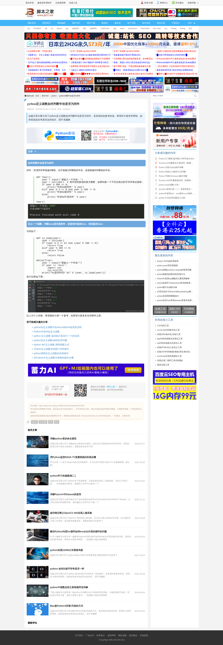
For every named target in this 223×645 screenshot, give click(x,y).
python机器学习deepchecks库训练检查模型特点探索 (180, 283)
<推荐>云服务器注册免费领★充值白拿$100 (176, 51)
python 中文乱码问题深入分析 (172, 198)
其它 (190, 28)
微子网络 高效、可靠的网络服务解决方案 (132, 66)
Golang (174, 28)
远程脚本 (93, 28)
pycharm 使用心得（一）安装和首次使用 (177, 189)
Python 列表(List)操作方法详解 (172, 172)
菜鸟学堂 (30, 3)
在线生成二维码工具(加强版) (170, 360)
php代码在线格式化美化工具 (169, 339)
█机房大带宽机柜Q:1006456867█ (172, 55)
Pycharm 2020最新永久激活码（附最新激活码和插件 (182, 163)
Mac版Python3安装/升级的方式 (66, 606)
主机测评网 (60, 3)
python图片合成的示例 (167, 287)
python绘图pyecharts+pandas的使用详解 (174, 270)
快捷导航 (193, 3)
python (59, 28)
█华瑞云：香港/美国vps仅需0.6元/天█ (131, 70)
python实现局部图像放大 (168, 296)
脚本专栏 (76, 23)
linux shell (157, 28)
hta (46, 28)
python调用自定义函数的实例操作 (51, 353)
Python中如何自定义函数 (47, 331)
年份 (50, 422)
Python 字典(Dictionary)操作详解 (173, 176)
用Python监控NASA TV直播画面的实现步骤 (73, 457)
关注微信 (179, 3)
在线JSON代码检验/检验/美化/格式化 (173, 352)
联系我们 (101, 635)
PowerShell (145, 28)
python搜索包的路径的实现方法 (171, 274)
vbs (28, 28)
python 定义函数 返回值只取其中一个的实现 (56, 336)
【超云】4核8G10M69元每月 (83, 70)
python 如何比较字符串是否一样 (67, 568)
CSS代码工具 (163, 326)
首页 (37, 96)
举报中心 (164, 3)
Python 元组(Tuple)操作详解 (171, 167)
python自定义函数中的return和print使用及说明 (58, 327)
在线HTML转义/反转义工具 (169, 347)
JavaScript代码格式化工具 (168, 330)
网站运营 (161, 23)
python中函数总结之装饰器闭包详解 (69, 587)
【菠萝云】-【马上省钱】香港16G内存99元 (47, 55)
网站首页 (32, 23)
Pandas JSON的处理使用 (167, 261)
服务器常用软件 (44, 3)
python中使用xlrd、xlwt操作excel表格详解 (177, 193)
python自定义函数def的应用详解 (50, 340)
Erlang (182, 28)
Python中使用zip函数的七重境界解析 (173, 278)
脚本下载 (91, 23)
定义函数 (42, 422)
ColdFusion (104, 28)
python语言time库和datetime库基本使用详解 (176, 300)
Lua (165, 28)
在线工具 (73, 3)
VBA (84, 28)
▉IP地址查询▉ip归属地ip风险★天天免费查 (90, 59)
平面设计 (176, 23)
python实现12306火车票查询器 (66, 550)
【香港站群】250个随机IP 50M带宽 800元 (89, 62)
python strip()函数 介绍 (169, 185)
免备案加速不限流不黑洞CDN (127, 55)
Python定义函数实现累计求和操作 (51, 349)
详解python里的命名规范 (63, 438)
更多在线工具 (163, 365)
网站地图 (122, 635)
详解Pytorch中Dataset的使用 (65, 494)
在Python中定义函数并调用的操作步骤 (54, 357)
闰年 (56, 422)
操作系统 (146, 23)
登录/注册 (148, 3)
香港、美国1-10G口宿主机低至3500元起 (132, 62)
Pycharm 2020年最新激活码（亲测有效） (177, 180)
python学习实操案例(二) (63, 476)
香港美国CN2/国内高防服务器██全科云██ (46, 74)
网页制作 (47, 23)
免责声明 (111, 635)
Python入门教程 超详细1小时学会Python (176, 159)
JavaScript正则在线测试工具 (169, 356)
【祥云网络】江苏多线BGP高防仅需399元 (176, 66)
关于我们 (79, 635)
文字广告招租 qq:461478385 (83, 51)
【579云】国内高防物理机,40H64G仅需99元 (47, 62)
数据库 (105, 23)
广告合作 (90, 635)
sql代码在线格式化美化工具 (169, 343)
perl (67, 28)
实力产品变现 (33, 59)
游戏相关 (75, 28)
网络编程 (61, 23)
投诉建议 (133, 635)
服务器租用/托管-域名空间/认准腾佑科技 (175, 70)
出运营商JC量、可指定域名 (39, 51)
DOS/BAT (37, 28)
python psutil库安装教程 (167, 265)
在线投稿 (144, 635)
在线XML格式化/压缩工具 (168, 334)
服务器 (118, 23)
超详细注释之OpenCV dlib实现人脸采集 (71, 513)
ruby (114, 28)
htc (52, 28)
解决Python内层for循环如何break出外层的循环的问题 (78, 531)
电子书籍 (131, 23)
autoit (122, 28)
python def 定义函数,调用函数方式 (51, 344)
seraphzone (132, 28)
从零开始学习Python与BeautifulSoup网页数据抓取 (179, 292)
